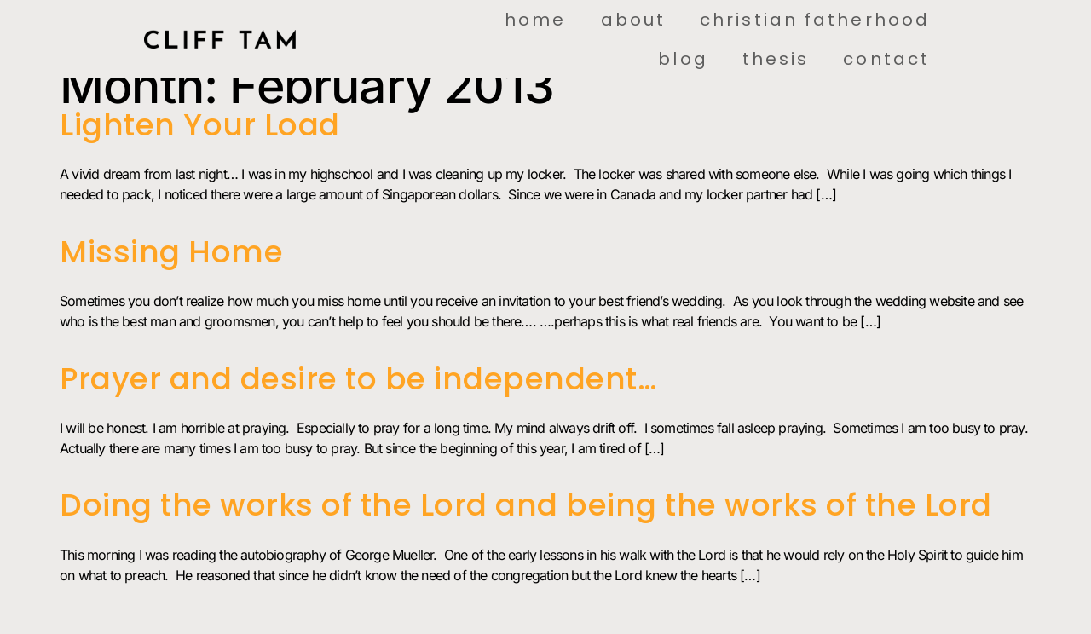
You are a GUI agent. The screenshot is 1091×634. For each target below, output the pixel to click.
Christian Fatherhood (815, 20)
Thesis (776, 59)
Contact (886, 59)
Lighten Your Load (200, 125)
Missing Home (171, 252)
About (634, 20)
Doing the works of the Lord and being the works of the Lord (526, 505)
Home (535, 20)
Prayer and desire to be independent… (358, 379)
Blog (682, 59)
